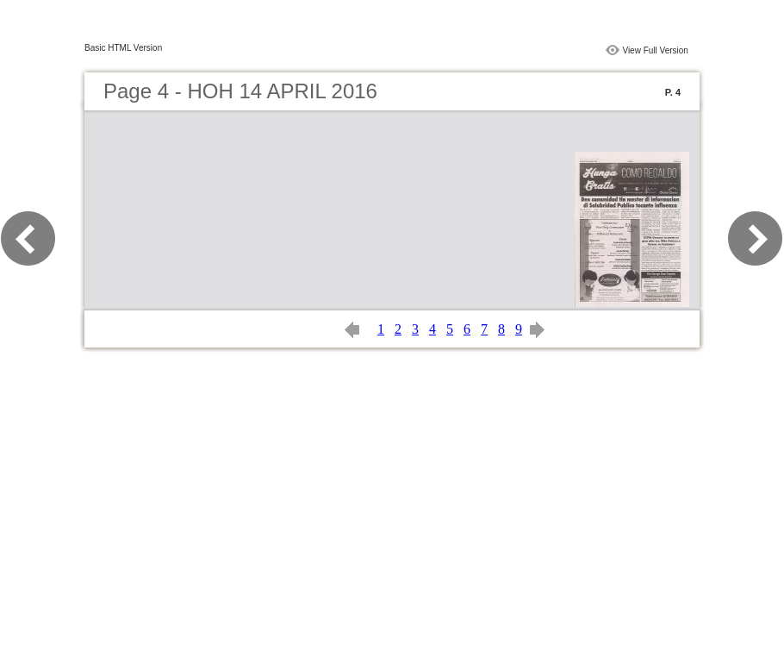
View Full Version (655, 50)
